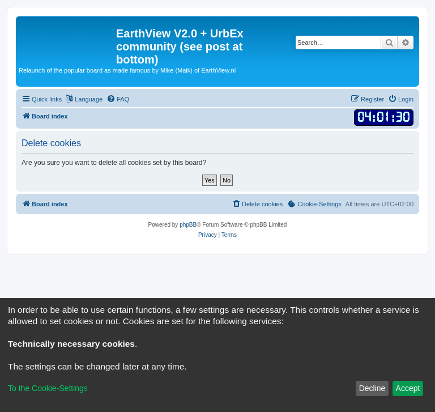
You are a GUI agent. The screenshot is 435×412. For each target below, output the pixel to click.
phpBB (188, 225)
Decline (372, 388)
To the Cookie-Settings (48, 388)
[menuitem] (117, 99)
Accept (408, 388)
